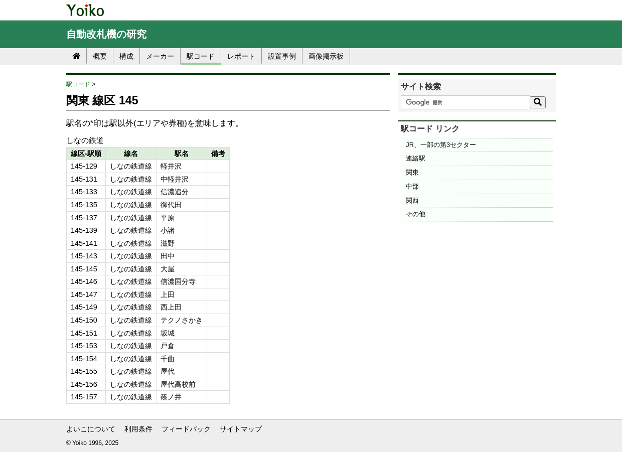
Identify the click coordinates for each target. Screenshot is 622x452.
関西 (412, 200)
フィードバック (186, 429)
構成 (126, 56)
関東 (412, 172)
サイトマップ (241, 429)
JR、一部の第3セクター (441, 144)
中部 (412, 186)
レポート (241, 56)
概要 (100, 56)
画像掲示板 (326, 56)
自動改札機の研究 (106, 34)
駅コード (201, 56)
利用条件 (138, 429)
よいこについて (90, 429)
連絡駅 (415, 158)
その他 (415, 214)
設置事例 (282, 56)
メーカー (160, 56)
